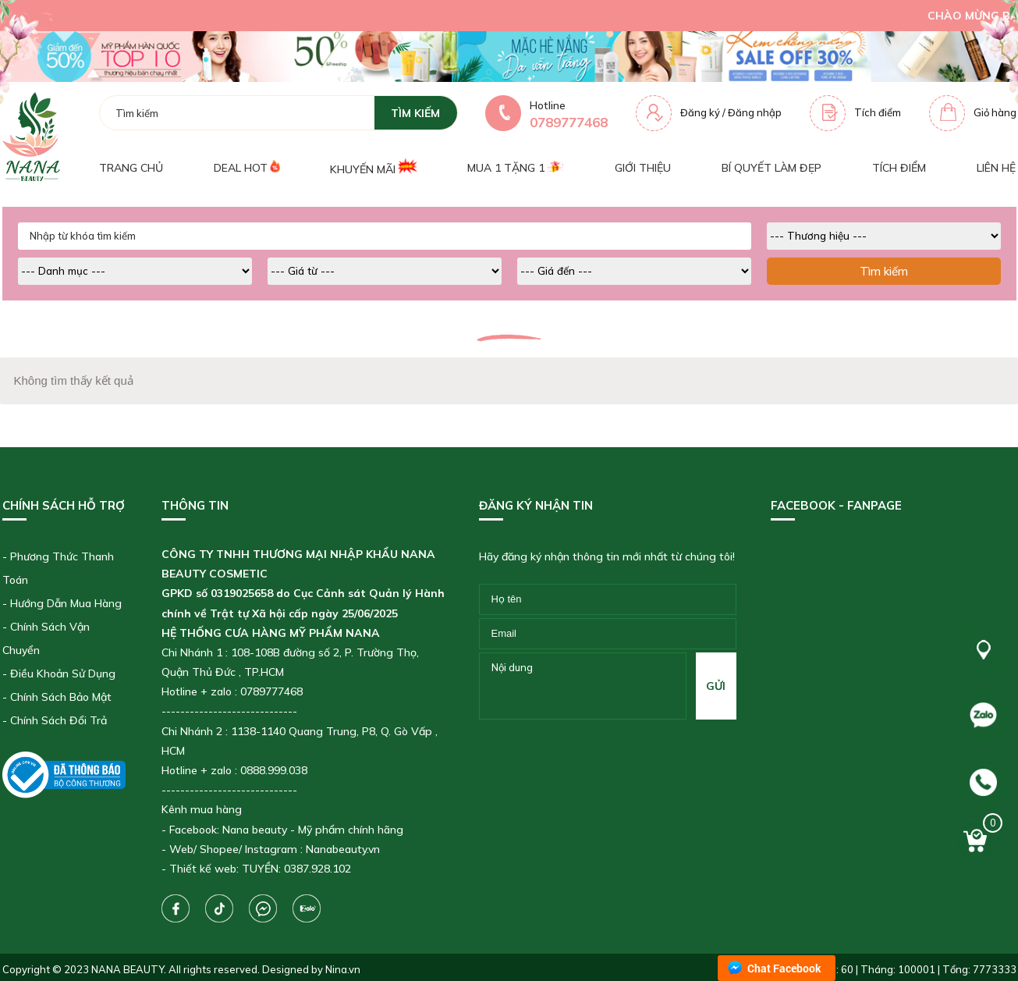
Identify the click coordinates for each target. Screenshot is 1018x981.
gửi (715, 686)
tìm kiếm (415, 113)
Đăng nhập (755, 112)
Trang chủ (131, 168)
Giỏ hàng (995, 112)
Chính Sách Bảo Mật (61, 697)
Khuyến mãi (373, 167)
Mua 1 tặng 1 (515, 168)
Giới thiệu (643, 168)
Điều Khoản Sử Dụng (62, 673)
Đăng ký (700, 112)
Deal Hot (246, 167)
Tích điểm (877, 112)
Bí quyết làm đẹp (771, 168)
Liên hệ (996, 168)
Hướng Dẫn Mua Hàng (66, 603)
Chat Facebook (784, 968)
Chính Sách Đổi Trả (58, 720)
